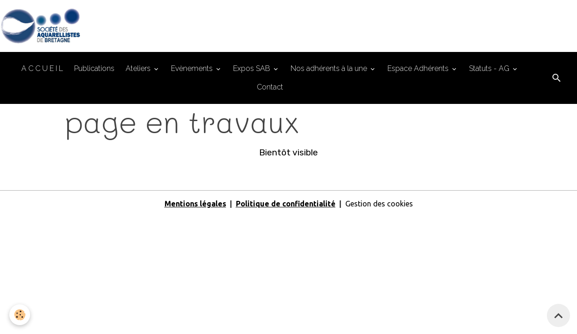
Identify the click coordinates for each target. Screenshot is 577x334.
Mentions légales (195, 203)
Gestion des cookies (379, 203)
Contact (270, 87)
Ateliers (139, 68)
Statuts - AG (490, 68)
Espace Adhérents (418, 68)
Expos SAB (252, 68)
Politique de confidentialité (286, 203)
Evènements (193, 68)
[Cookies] (19, 314)
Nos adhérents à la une (330, 68)
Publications (94, 68)
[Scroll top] (558, 315)
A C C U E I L (42, 68)
